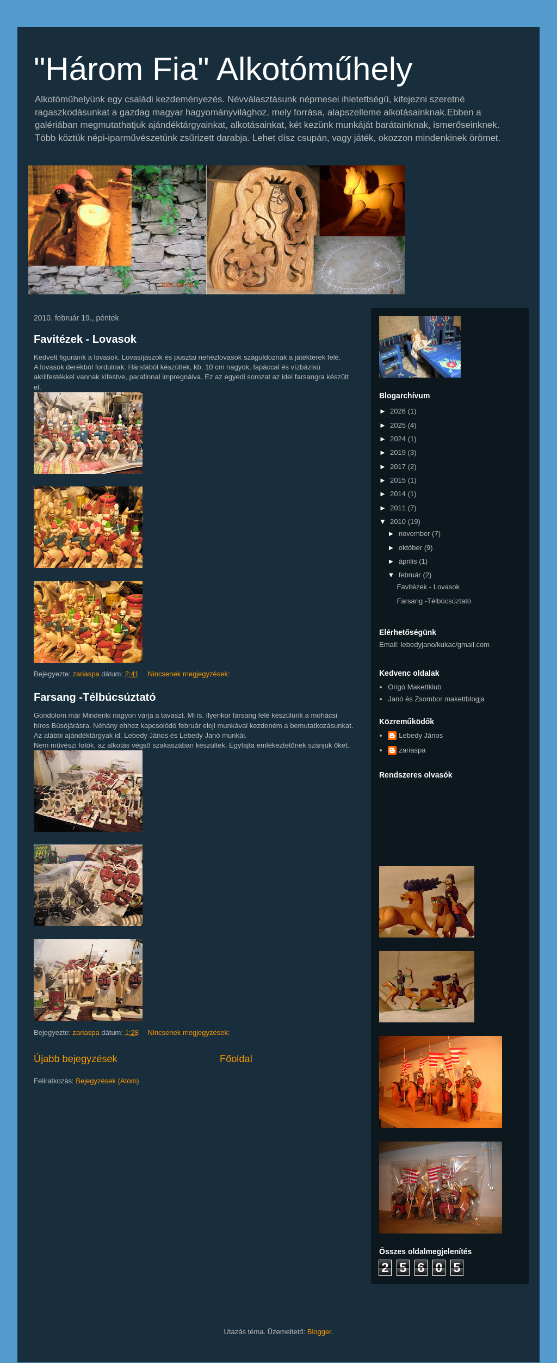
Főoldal (236, 1058)
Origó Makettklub (414, 687)
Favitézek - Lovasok (85, 339)
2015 (399, 480)
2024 (399, 439)
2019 (399, 452)
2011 (399, 508)
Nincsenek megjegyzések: (190, 674)
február (411, 575)
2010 (399, 521)
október (411, 548)
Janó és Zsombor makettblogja (436, 699)
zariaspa (412, 750)
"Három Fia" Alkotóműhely (223, 69)
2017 (399, 466)
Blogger (319, 1332)
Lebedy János (421, 735)
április (409, 561)
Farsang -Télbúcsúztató (95, 697)
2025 (399, 425)
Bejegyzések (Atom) (107, 1081)
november (415, 533)
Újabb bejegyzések (75, 1058)
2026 (399, 411)
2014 (399, 494)
